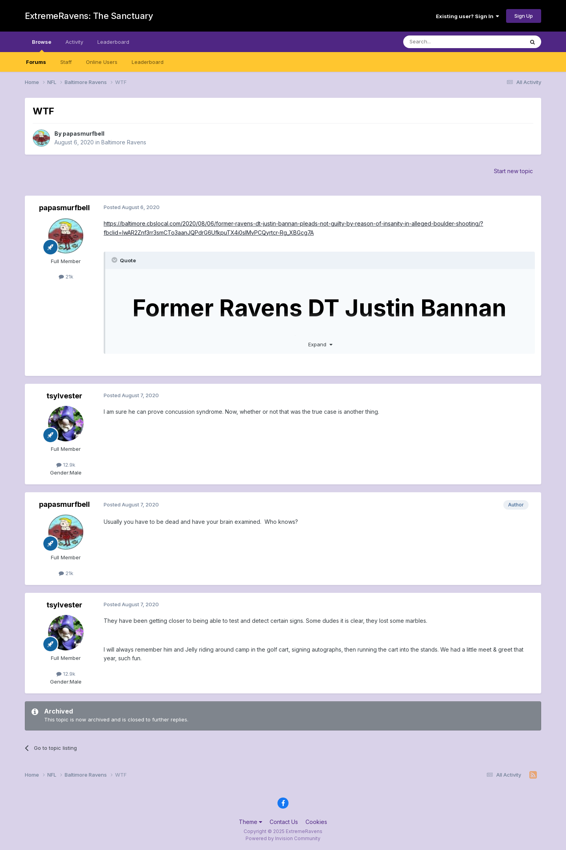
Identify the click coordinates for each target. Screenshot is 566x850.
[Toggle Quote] (115, 260)
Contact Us (284, 821)
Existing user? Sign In (467, 16)
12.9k (65, 464)
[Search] (443, 41)
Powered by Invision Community (283, 838)
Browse (41, 45)
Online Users (101, 62)
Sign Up (523, 16)
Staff (66, 62)
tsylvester (64, 396)
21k (66, 276)
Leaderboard (148, 62)
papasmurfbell (83, 133)
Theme (250, 821)
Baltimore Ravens (123, 142)
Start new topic (513, 171)
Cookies (316, 821)
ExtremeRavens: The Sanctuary (89, 16)
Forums (36, 62)
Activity (74, 42)
